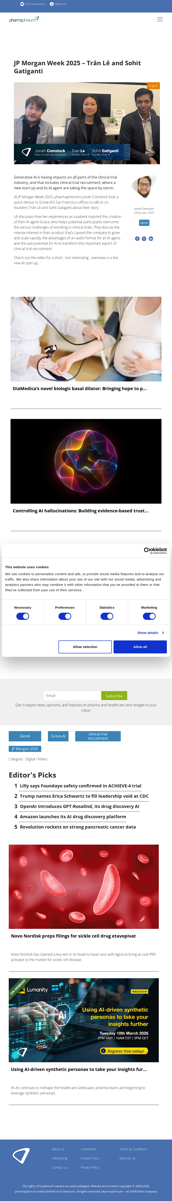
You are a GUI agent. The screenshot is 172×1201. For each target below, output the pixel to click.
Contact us (59, 1167)
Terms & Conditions (133, 1149)
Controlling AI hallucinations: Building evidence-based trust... (81, 510)
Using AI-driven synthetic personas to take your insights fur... (79, 1069)
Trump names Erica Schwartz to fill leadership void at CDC (84, 796)
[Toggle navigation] (161, 19)
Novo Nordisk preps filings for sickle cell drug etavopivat (73, 936)
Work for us (127, 1158)
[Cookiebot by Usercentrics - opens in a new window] (147, 550)
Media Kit (60, 4)
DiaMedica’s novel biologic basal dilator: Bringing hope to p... (80, 388)
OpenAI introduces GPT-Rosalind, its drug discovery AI (80, 806)
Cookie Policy (90, 1158)
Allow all (140, 647)
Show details (148, 633)
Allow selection (85, 647)
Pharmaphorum (21, 1156)
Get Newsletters (36, 4)
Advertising (59, 1158)
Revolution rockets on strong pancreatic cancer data (78, 827)
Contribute (88, 1149)
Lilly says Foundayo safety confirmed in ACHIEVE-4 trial (80, 786)
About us (58, 1149)
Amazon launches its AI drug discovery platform (73, 817)
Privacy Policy (90, 1167)
